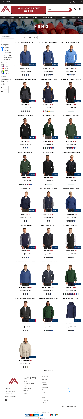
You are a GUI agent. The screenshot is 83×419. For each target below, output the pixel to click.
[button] (36, 17)
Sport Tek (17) (6, 81)
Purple (6, 66)
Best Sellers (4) (7, 52)
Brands (25, 385)
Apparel (25, 381)
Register (75, 2)
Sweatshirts (45, 387)
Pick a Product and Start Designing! (28, 9)
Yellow (6, 70)
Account (25, 390)
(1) (6, 67)
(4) (6, 72)
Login (70, 2)
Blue (6, 73)
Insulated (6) (7, 59)
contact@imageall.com (10, 396)
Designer (26, 386)
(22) (6, 74)
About (80, 2)
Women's (44, 384)
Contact (25, 393)
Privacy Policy (36, 412)
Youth (43, 397)
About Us (26, 392)
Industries (44, 403)
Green (6, 72)
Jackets (4, 49)
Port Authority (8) (7, 79)
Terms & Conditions (45, 412)
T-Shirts (44, 382)
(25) (9, 65)
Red (5, 68)
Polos (43, 390)
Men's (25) (6, 50)
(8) (5, 68)
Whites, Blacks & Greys (10, 65)
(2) (6, 70)
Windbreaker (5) (8, 57)
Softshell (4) (7, 54)
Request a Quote (27, 388)
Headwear (44, 395)
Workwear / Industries (29, 383)
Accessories (45, 400)
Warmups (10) (7, 55)
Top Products (6, 47)
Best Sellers (45, 379)
